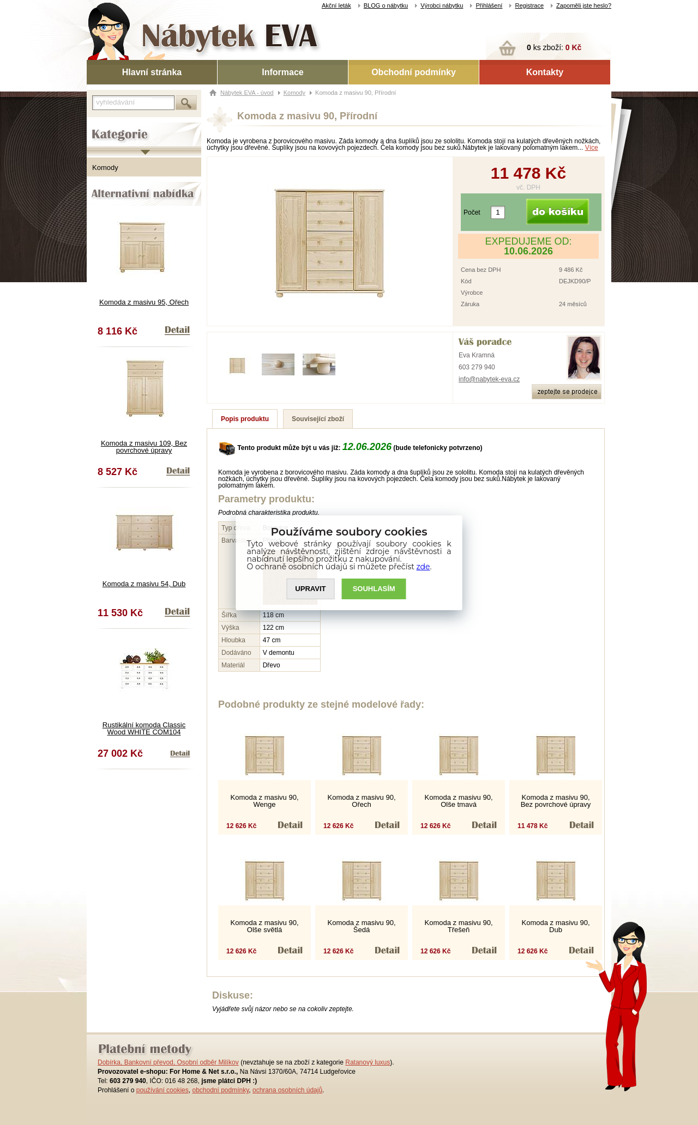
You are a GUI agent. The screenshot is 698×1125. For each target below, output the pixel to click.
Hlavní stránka (152, 72)
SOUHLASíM (374, 589)
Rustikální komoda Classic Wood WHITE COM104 (144, 728)
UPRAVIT (310, 589)
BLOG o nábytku (386, 5)
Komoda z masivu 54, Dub (144, 584)
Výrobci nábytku (441, 5)
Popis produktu (245, 419)
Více (591, 147)
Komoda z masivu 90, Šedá (361, 926)
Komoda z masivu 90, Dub (555, 926)
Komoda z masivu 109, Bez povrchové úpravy (144, 446)
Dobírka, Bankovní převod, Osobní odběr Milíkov (168, 1062)
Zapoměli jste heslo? (583, 5)
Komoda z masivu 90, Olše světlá (264, 926)
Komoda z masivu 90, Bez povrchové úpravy (556, 800)
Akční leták (336, 5)
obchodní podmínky (220, 1090)
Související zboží (318, 419)
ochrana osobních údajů (287, 1090)
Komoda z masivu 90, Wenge (264, 800)
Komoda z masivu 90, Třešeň (458, 926)
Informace (282, 72)
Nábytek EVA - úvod (247, 92)
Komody (105, 167)
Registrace (529, 5)
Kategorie (102, 126)
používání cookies (162, 1090)
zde (423, 566)
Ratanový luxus (367, 1062)
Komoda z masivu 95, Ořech (144, 302)
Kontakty (544, 72)
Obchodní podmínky (413, 72)
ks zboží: (554, 47)
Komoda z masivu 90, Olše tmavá (458, 800)
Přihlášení (489, 5)
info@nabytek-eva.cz (489, 379)
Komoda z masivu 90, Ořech (361, 800)
